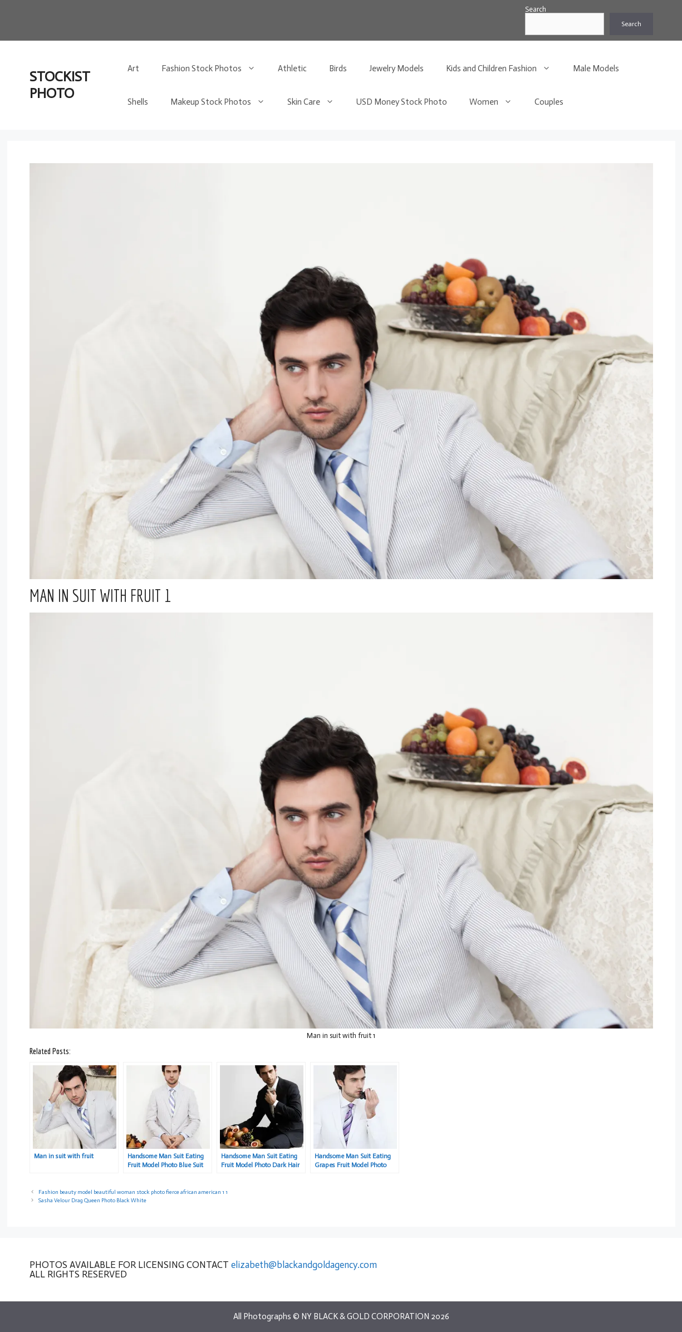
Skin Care (316, 102)
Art (133, 68)
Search (535, 9)
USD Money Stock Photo (401, 102)
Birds (338, 68)
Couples (548, 102)
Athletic (292, 68)
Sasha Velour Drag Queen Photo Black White (92, 1200)
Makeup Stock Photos (223, 102)
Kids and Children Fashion (504, 68)
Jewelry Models (396, 68)
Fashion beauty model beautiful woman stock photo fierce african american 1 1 (133, 1192)
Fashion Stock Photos (214, 68)
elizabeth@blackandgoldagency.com (304, 1264)
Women (496, 102)
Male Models (596, 68)
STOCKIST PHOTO (60, 85)
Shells (137, 102)
